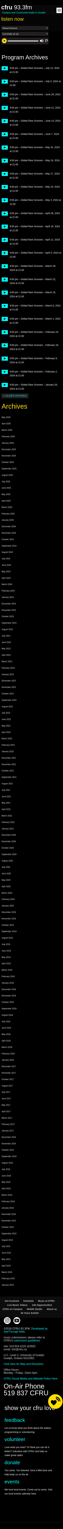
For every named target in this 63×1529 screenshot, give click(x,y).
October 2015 (8, 1227)
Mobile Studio (34, 1309)
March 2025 (7, 507)
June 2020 (6, 873)
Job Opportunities (42, 1305)
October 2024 (8, 539)
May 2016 (6, 1182)
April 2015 (6, 1266)
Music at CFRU (46, 1301)
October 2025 (8, 462)
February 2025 (8, 514)
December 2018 (9, 989)
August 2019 (7, 938)
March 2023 (7, 661)
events (12, 1481)
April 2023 (6, 655)
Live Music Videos (17, 1305)
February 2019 (8, 976)
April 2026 (6, 423)
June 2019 (6, 951)
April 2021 (6, 809)
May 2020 (6, 880)
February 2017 (8, 1124)
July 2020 (6, 867)
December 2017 (9, 1066)
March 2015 (7, 1272)
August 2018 (7, 1015)
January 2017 (8, 1131)
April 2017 (6, 1111)
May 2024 (6, 571)
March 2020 (7, 893)
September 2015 (9, 1233)
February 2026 (8, 436)
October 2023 (8, 616)
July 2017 (6, 1092)
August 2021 (7, 783)
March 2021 (7, 816)
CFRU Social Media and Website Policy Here (30, 1378)
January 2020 (8, 906)
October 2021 (8, 771)
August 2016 (7, 1163)
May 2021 (6, 803)
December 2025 (9, 449)
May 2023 (6, 648)
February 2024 (8, 591)
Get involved (12, 1301)
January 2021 (8, 829)
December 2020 (9, 835)
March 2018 (7, 1047)
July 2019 (6, 944)
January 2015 (8, 1285)
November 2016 (9, 1143)
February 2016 (8, 1201)
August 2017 (7, 1086)
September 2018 (9, 1008)
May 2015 (6, 1259)
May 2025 (6, 494)
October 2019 (8, 925)
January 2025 (8, 520)
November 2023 (9, 610)
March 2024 (7, 584)
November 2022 (9, 687)
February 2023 (8, 668)
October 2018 (8, 1002)
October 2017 (8, 1079)
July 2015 (6, 1246)
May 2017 (6, 1105)
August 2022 (7, 706)
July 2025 (6, 481)
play (4, 68)
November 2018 (9, 996)
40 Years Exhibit (30, 1313)
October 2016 (8, 1150)
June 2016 (6, 1176)
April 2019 (6, 963)
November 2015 (9, 1220)
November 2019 (9, 918)
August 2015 (7, 1240)
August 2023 (7, 629)
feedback (15, 1420)
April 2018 (6, 1041)
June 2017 (6, 1098)
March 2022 (7, 738)
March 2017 (7, 1118)
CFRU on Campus (13, 1309)
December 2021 (9, 758)
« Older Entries (15, 395)
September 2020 (9, 854)
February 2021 (8, 822)
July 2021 (6, 790)
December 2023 (9, 604)
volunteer (15, 1439)
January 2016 (8, 1208)
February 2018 (8, 1053)
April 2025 (6, 501)
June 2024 (6, 565)
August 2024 (7, 552)
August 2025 (7, 475)
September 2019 (9, 931)
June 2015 (6, 1253)
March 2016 (7, 1195)
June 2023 (6, 642)
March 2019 (7, 970)
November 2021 (9, 764)
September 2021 (9, 777)
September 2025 (9, 468)
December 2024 (9, 526)
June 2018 (6, 1028)
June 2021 (6, 796)
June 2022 (6, 719)
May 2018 (6, 1034)
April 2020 (6, 886)
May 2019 (6, 957)
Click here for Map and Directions (24, 1364)
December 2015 (9, 1214)
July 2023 (6, 636)
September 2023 (9, 623)
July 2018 (6, 1021)
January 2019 (8, 983)
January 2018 (8, 1060)
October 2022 (8, 693)
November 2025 (9, 456)
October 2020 (8, 848)
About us (52, 1309)
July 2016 (6, 1169)
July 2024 (6, 558)
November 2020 (9, 841)
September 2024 (9, 546)
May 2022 (6, 726)
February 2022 (8, 745)
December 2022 (9, 681)
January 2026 (8, 443)
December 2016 (9, 1137)
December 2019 (9, 912)
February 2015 (8, 1278)
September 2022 (9, 700)
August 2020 (7, 861)
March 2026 (7, 430)
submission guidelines (27, 1340)
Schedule (28, 1301)
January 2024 (8, 597)
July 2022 (6, 713)
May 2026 (6, 417)
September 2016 (9, 1156)
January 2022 (8, 751)
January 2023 (8, 674)
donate (12, 1462)
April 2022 (6, 732)
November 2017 (9, 1073)
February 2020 (8, 899)
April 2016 (6, 1188)
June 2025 (6, 488)
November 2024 (9, 533)
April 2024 (6, 578)
